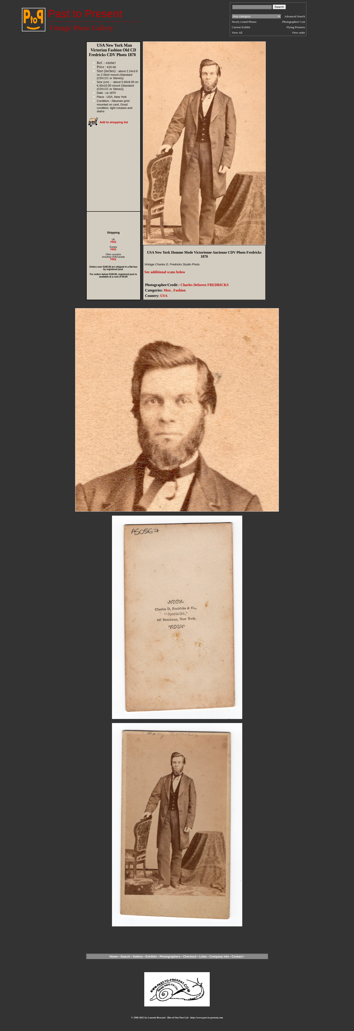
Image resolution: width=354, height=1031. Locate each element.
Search (125, 956)
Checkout (189, 956)
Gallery (138, 956)
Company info (220, 956)
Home (113, 956)
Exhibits (151, 956)
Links (203, 956)
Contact (237, 956)
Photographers (170, 956)
